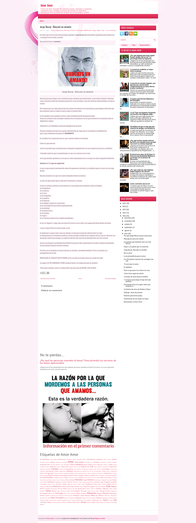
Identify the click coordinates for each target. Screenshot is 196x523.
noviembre (128, 221)
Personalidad (75, 491)
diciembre (127, 218)
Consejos (55, 469)
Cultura (98, 469)
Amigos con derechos (62, 462)
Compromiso (112, 467)
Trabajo (49, 502)
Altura (109, 459)
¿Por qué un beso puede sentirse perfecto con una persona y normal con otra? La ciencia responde (143, 142)
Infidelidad (50, 482)
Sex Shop (47, 498)
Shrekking (71, 498)
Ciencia (83, 467)
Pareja (48, 490)
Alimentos (99, 459)
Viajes (94, 502)
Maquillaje (43, 486)
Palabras (42, 491)
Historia (72, 480)
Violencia (108, 502)
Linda (83, 484)
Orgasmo (105, 488)
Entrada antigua (110, 278)
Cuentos (90, 469)
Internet (75, 482)
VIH (104, 502)
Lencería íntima (61, 484)
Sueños (47, 500)
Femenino (49, 477)
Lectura (50, 484)
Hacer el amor (56, 480)
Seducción (107, 495)
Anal (91, 462)
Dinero (42, 473)
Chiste (78, 467)
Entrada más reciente (48, 278)
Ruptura (87, 495)
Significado (78, 498)
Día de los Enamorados (94, 471)
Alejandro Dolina (81, 459)
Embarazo (94, 473)
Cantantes (53, 467)
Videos (101, 502)
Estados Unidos (84, 475)
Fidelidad (56, 477)
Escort (50, 475)
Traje (53, 502)
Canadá (42, 467)
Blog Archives (144, 45)
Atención (57, 464)
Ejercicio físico (86, 473)
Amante (114, 459)
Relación (106, 493)
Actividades (53, 459)
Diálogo (104, 471)
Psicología (79, 30)
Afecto (74, 459)
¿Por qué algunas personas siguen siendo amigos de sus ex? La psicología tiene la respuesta (142, 57)
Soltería (110, 498)
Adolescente (61, 459)
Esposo (75, 475)
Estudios (93, 475)
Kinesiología (43, 484)
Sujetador (64, 500)
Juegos (102, 482)
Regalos (99, 493)
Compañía (105, 467)
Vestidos (89, 502)
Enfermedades (44, 475)
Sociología (105, 498)
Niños (65, 488)
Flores (66, 477)
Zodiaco (42, 504)
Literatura (88, 484)
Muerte (103, 486)
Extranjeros (101, 475)
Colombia (99, 467)
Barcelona (67, 464)
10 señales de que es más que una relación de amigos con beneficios (142, 127)
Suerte (51, 500)
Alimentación (91, 459)
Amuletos (87, 462)
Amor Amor (46, 5)
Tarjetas (74, 500)
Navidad (60, 488)
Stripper (42, 500)
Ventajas (83, 502)
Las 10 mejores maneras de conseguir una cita (138, 260)
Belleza (72, 464)
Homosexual (97, 480)
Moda (85, 486)
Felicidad (43, 477)
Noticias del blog (72, 488)
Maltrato (114, 484)
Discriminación (59, 473)
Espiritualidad (63, 475)
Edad (80, 473)
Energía (114, 473)
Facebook (107, 475)
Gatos (102, 477)
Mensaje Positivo (69, 30)
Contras (61, 469)
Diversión (66, 473)
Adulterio (69, 459)
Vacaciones (76, 502)
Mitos (81, 486)
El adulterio (128, 267)
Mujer (108, 486)
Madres (104, 484)
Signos (84, 498)
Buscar (100, 464)
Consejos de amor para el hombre (136, 277)
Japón (84, 482)
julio (126, 234)
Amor (53, 30)
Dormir (72, 473)
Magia (109, 484)
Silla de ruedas (91, 498)
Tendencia (95, 500)
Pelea (58, 491)
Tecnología (88, 500)
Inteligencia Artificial (61, 482)
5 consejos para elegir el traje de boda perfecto (137, 280)
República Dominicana (51, 495)
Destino (84, 471)
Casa (67, 467)
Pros (54, 493)
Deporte (56, 471)
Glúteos (115, 477)
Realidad (73, 493)
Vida (102, 30)
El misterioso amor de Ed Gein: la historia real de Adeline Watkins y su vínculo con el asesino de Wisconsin (142, 156)
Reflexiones (88, 30)
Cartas (63, 467)
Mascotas (49, 486)
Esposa (70, 475)
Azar (62, 464)
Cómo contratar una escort (140, 184)
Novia (80, 488)
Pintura (93, 491)
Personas (84, 491)
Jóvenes (97, 482)
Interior (69, 482)
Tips (115, 500)
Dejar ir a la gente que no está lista (136, 247)
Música (42, 488)
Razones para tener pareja (133, 296)
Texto (98, 30)
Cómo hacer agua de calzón (134, 273)
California (105, 464)
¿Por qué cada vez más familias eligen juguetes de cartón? (141, 171)
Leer (53, 484)
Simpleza (99, 498)
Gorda (41, 480)
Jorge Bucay (59, 30)
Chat (75, 467)
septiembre (128, 227)
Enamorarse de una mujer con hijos (136, 299)
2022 (124, 213)
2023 (124, 210)
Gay (105, 477)
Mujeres (114, 486)
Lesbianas (70, 484)
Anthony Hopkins (112, 462)
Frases (81, 477)
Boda (90, 464)
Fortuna (71, 477)
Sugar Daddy (57, 500)
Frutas (93, 477)
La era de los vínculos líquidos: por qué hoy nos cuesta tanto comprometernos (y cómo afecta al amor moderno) (143, 85)
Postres (50, 493)
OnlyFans (99, 488)
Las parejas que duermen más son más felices (137, 243)
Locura (94, 484)
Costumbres (84, 469)
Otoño (110, 488)
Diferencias (113, 471)
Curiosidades (105, 469)
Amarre (48, 462)
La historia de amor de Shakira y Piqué (137, 289)
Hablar (50, 480)
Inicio (42, 21)
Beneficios (79, 464)
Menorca (65, 486)
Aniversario (103, 462)
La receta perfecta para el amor (135, 256)
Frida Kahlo (87, 477)
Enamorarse (108, 473)
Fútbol (97, 477)
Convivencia (77, 469)
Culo (95, 469)
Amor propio (79, 462)
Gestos (109, 477)
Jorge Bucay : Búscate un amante (55, 27)
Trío (61, 502)
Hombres (90, 480)
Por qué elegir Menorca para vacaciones (138, 236)
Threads (110, 500)
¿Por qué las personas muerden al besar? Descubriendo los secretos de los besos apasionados (78, 362)
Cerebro (71, 467)
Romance (61, 495)
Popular (124, 45)
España (55, 475)
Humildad (109, 480)
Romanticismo (68, 495)
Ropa (82, 495)
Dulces (76, 473)
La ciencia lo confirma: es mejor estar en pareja (141, 70)
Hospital (104, 480)
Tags (133, 45)
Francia (76, 477)
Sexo (53, 497)
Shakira (66, 498)
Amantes (42, 462)
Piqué (97, 491)
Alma (105, 459)
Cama (110, 464)
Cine (87, 467)
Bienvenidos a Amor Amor (133, 302)
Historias (78, 479)
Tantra (69, 500)
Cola (95, 467)
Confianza (43, 469)
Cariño (58, 467)
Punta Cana (66, 493)
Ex (97, 475)
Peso (89, 491)
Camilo (115, 464)
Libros (79, 484)
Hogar (85, 480)
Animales (97, 462)
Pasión (54, 491)
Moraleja (97, 486)
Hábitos (46, 480)
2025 (124, 203)
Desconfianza (77, 471)
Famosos (114, 475)
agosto (126, 230)
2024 (124, 206)
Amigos (52, 462)
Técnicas (82, 500)
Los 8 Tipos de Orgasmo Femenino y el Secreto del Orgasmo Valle (143, 113)
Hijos (67, 480)
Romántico (76, 495)
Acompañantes (45, 459)
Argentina (43, 464)
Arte (48, 464)
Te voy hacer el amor (131, 264)
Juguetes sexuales (110, 482)
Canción (47, 467)
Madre (99, 484)
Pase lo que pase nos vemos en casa (137, 270)
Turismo (69, 502)
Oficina (93, 488)
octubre (127, 224)
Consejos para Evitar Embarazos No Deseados (142, 100)
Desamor (70, 471)
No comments (111, 30)
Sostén (115, 498)
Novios (88, 488)
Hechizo (63, 480)
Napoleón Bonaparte (51, 488)
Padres (115, 488)
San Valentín (99, 495)
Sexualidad (59, 498)
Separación (113, 495)
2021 (124, 216)
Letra (74, 484)
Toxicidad (43, 502)
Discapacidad (49, 473)
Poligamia (114, 491)
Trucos (64, 502)
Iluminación (43, 482)
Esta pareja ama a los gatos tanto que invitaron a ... (137, 285)
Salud (94, 30)
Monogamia (91, 486)
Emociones (100, 473)
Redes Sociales (81, 493)
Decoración (50, 471)
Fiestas (62, 477)
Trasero (57, 502)
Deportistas (63, 471)
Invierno (80, 482)
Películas (63, 491)
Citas (91, 467)
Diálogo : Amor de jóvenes (133, 292)
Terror (100, 500)
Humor (114, 480)
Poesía (108, 491)
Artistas (52, 464)
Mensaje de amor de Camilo (134, 239)
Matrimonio (57, 486)
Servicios (42, 498)
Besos (86, 464)
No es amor (128, 253)
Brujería (94, 464)
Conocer (48, 469)
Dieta (108, 471)
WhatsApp (114, 502)
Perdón (68, 491)
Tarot (78, 500)
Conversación (68, 469)
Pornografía (44, 493)
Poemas (102, 491)
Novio (84, 488)
